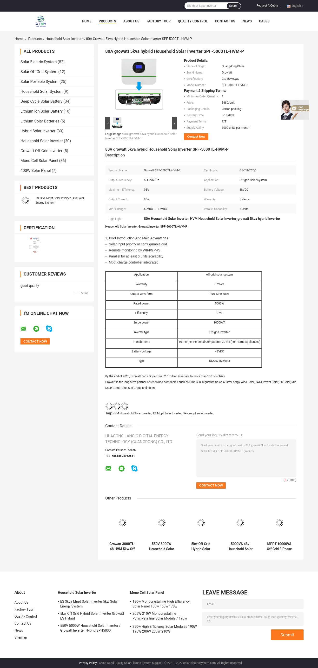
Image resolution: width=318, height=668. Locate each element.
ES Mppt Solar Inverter (167, 413)
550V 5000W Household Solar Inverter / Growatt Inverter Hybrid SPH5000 (161, 546)
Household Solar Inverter (64, 39)
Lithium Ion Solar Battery (41, 111)
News (247, 21)
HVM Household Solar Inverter (132, 413)
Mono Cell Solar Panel (39, 160)
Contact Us (225, 21)
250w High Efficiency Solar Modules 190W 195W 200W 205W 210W (164, 629)
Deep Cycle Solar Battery (41, 101)
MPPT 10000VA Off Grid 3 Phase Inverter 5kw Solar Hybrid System (279, 546)
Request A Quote (267, 5)
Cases (264, 21)
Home (87, 21)
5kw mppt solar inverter (198, 413)
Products (107, 21)
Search (233, 5)
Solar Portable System (39, 81)
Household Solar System (41, 91)
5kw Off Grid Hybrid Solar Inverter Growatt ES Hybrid (200, 546)
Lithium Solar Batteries (40, 121)
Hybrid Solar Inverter (37, 131)
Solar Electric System (38, 62)
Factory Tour (159, 21)
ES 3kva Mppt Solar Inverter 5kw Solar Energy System (89, 604)
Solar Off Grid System (38, 71)
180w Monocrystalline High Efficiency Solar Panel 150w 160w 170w (161, 604)
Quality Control (193, 21)
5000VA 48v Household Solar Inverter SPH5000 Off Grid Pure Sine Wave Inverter (240, 546)
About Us (131, 21)
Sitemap (20, 637)
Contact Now (196, 136)
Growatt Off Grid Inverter (41, 150)
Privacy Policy (88, 663)
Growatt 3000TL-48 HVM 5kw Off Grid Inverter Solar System (122, 546)
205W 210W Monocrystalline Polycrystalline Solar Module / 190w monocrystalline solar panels (159, 617)
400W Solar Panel (35, 170)
